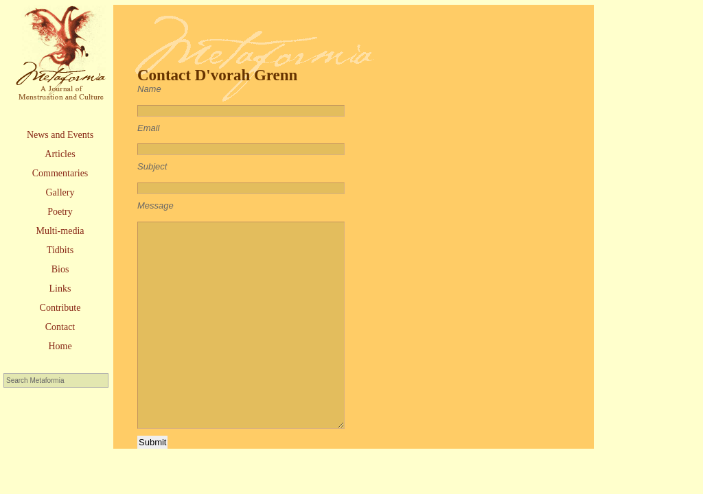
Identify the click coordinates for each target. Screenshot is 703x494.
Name (149, 89)
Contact (60, 327)
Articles (60, 154)
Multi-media (60, 231)
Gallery (60, 192)
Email (148, 128)
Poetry (60, 212)
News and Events (60, 135)
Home (59, 346)
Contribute (60, 308)
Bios (60, 269)
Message (155, 205)
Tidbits (60, 250)
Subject (152, 166)
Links (60, 288)
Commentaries (60, 173)
